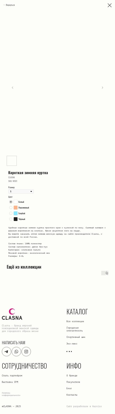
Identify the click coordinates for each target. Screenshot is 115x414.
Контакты (71, 395)
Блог (69, 388)
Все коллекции (75, 321)
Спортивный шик (75, 337)
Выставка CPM (10, 382)
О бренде (71, 375)
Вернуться (10, 4)
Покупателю (73, 382)
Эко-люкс (71, 344)
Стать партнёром (12, 375)
